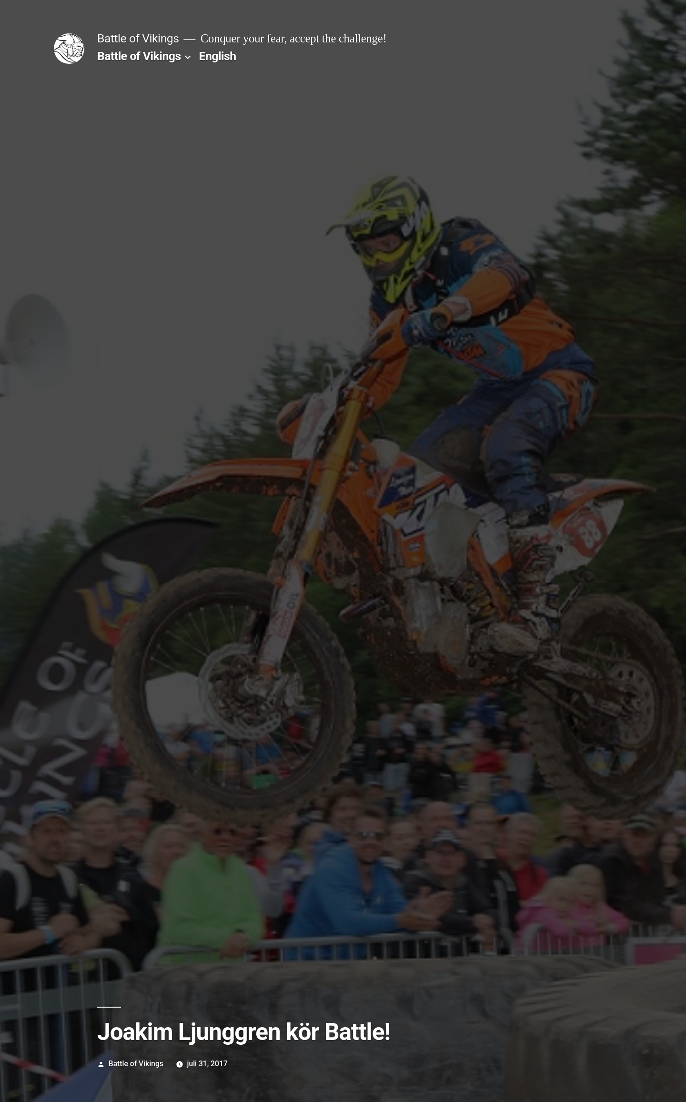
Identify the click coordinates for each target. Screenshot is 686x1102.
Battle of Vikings (138, 38)
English (217, 56)
